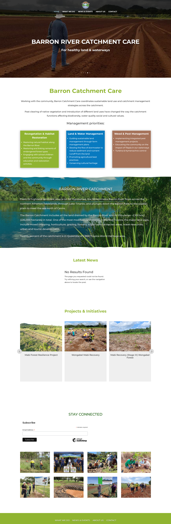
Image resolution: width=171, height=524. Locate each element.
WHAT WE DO (68, 12)
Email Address (29, 430)
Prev (19, 351)
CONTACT (112, 12)
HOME (56, 12)
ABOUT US (100, 12)
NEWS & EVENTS (85, 12)
